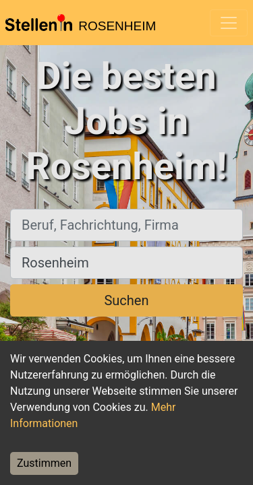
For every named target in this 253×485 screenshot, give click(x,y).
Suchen (126, 300)
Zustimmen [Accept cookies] (44, 463)
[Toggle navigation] (229, 22)
